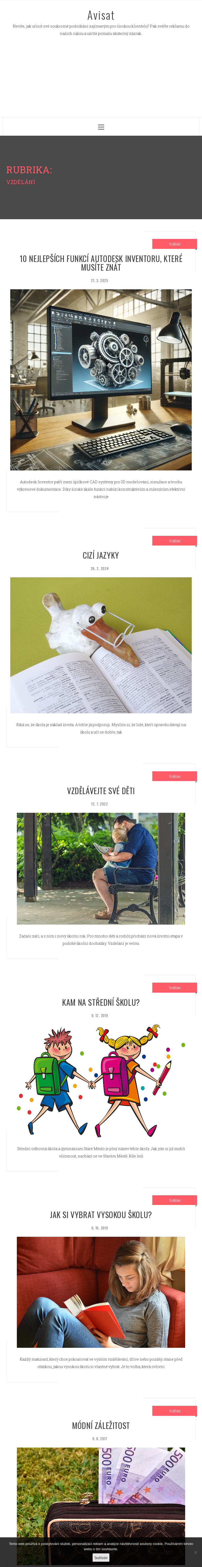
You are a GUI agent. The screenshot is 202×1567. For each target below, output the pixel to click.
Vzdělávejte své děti (101, 790)
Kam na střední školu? (101, 1002)
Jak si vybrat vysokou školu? (101, 1214)
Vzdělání (174, 244)
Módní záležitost (101, 1425)
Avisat (101, 15)
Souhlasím (101, 1557)
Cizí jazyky (101, 555)
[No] (195, 1552)
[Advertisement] (101, 78)
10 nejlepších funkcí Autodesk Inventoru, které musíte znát (101, 263)
